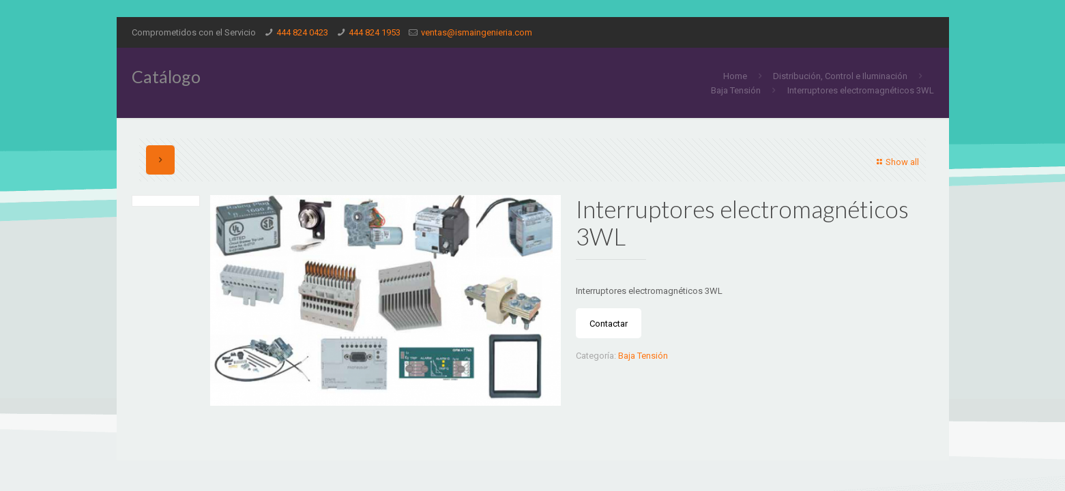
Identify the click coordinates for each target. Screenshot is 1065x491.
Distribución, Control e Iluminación (840, 76)
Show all (896, 162)
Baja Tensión (736, 90)
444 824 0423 (302, 32)
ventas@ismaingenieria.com (476, 32)
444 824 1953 (374, 32)
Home (735, 76)
